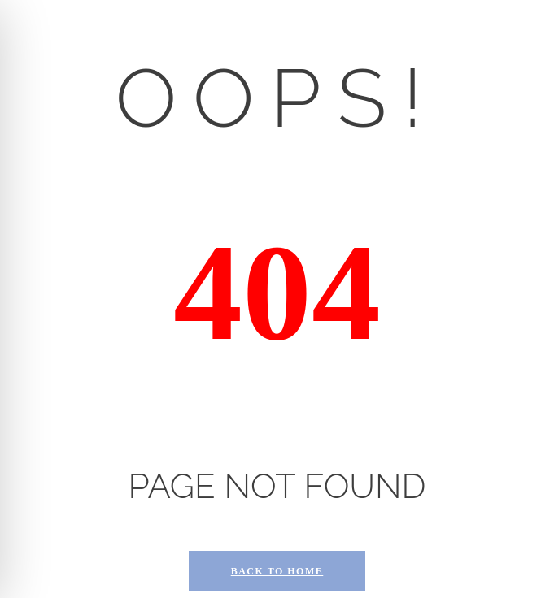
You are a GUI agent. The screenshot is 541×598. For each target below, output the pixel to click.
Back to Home (277, 571)
